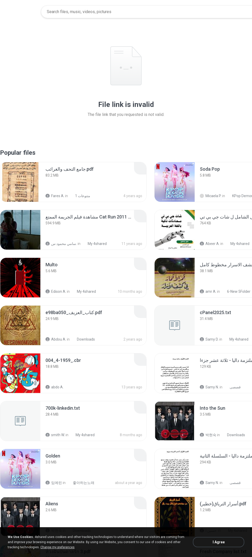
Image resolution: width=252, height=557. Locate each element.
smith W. (55, 435)
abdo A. (55, 387)
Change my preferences (57, 547)
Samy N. (209, 387)
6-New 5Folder (235, 291)
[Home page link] (20, 11)
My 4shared (94, 244)
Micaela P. (210, 196)
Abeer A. (210, 244)
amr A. (208, 291)
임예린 (54, 483)
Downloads (83, 339)
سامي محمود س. (61, 244)
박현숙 (208, 435)
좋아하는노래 (80, 483)
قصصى (232, 387)
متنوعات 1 (79, 196)
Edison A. (56, 291)
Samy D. (209, 339)
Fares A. (55, 196)
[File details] (20, 182)
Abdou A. (56, 339)
